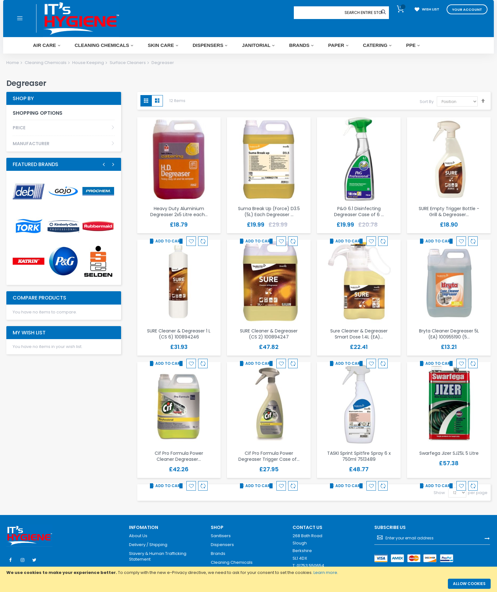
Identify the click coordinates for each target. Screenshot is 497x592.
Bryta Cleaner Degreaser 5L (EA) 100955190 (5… (449, 334)
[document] (248, 573)
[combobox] (363, 12)
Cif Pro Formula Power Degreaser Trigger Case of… (269, 456)
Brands (218, 554)
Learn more (325, 572)
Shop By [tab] (23, 98)
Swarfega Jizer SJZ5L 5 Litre (449, 453)
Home (12, 63)
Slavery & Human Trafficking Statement (157, 556)
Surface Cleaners (128, 63)
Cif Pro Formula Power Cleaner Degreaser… (179, 456)
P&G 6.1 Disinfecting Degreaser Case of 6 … (359, 211)
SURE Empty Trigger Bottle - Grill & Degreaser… (449, 211)
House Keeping (88, 63)
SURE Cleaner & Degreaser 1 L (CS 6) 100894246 (178, 334)
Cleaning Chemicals (46, 63)
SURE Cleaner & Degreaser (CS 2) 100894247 (269, 334)
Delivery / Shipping (148, 545)
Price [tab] (19, 128)
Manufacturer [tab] (31, 143)
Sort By (427, 102)
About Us (138, 536)
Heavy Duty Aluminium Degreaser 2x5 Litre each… (179, 211)
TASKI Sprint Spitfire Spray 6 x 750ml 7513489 (359, 456)
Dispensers (222, 545)
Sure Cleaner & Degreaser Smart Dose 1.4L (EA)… (359, 334)
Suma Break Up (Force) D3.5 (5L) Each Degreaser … (269, 211)
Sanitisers (221, 536)
